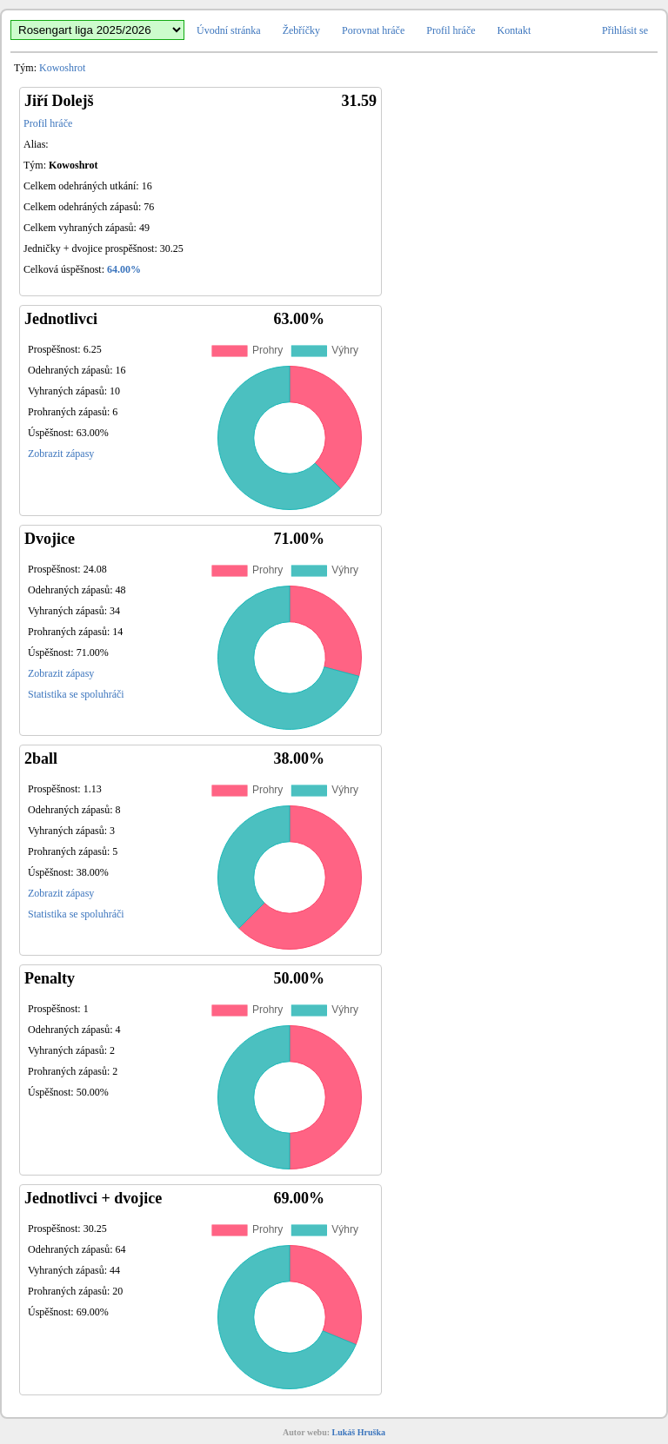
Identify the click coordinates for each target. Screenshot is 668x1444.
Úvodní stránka (229, 30)
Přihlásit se (625, 30)
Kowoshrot (62, 68)
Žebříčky (301, 30)
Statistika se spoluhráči (76, 694)
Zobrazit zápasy (61, 453)
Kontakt (514, 30)
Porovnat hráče (373, 30)
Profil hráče (450, 30)
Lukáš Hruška (358, 1432)
